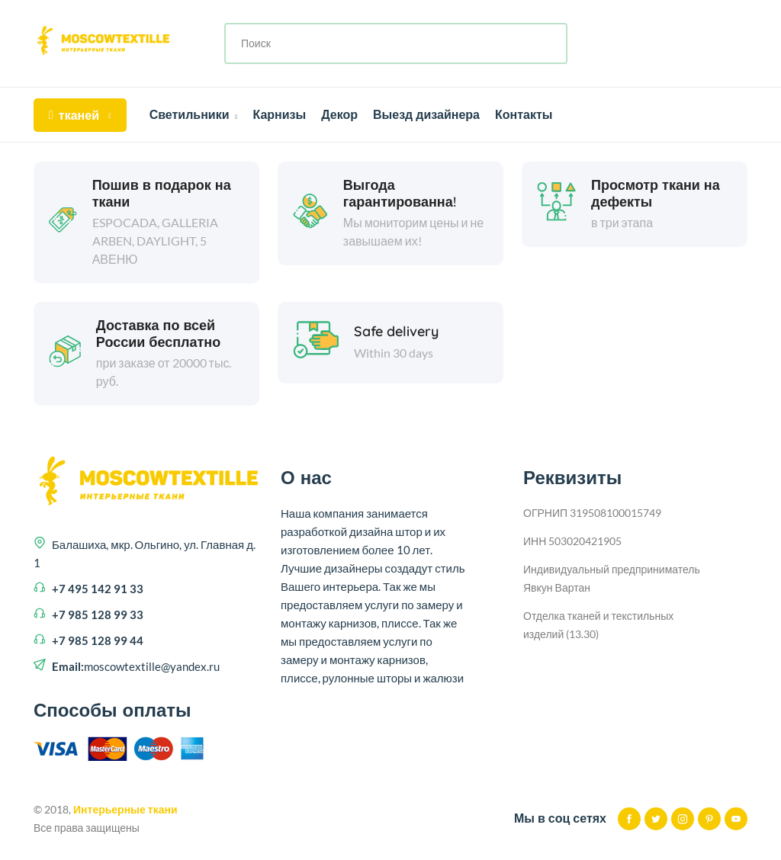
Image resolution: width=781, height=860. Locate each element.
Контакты (523, 114)
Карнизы (279, 114)
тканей (80, 115)
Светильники (193, 114)
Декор (339, 114)
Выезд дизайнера (426, 114)
